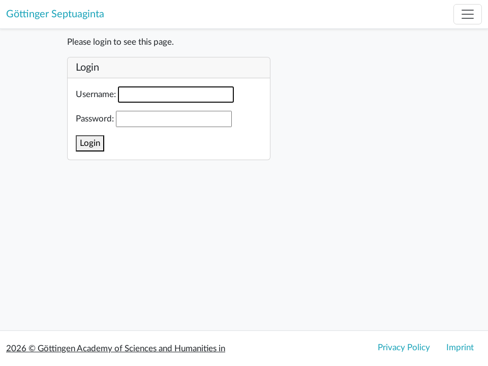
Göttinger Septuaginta (55, 14)
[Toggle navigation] (467, 14)
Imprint (460, 347)
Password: (95, 118)
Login (90, 143)
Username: (96, 94)
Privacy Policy (404, 347)
